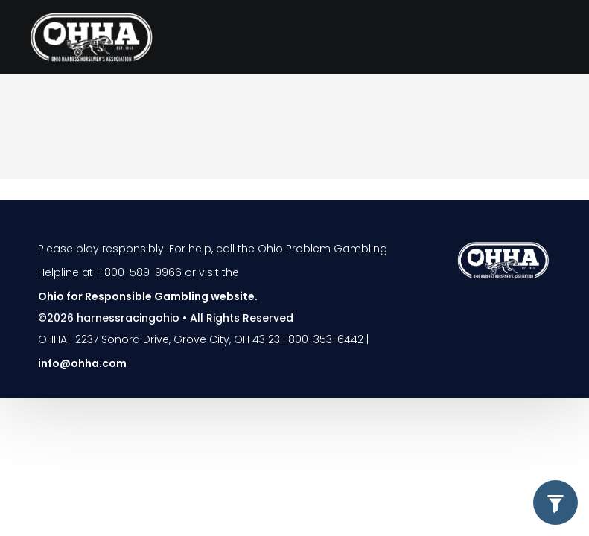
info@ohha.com (82, 363)
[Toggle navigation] (542, 37)
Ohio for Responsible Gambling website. (148, 296)
